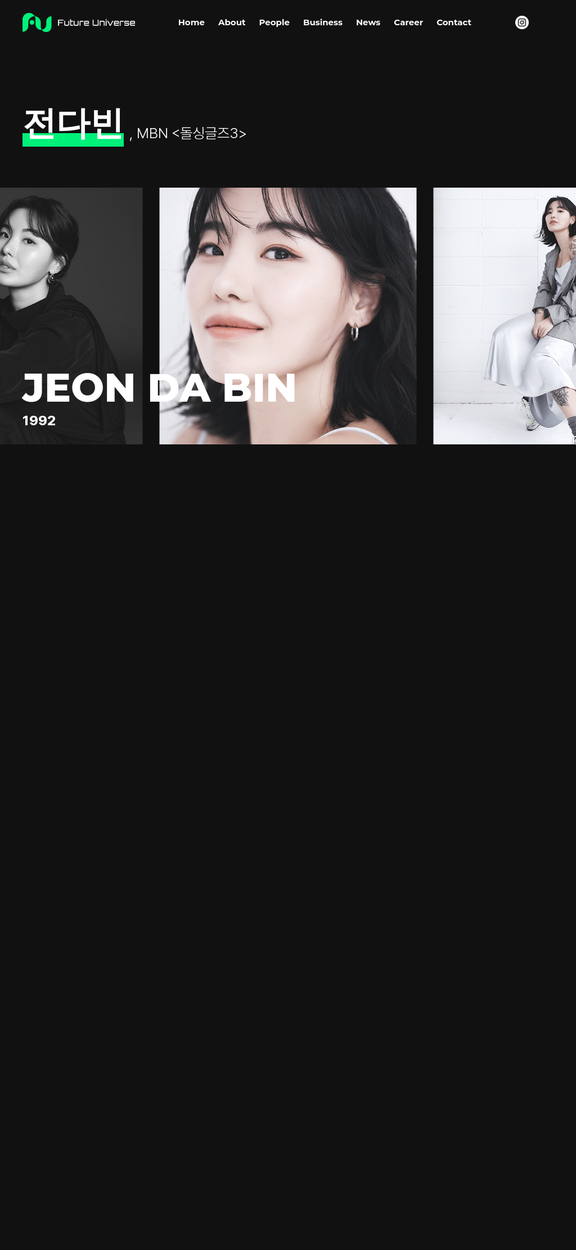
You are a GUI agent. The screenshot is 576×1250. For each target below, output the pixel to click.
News (368, 22)
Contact (453, 22)
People (274, 22)
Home (191, 22)
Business (323, 22)
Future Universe (78, 22)
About (232, 22)
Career (408, 22)
